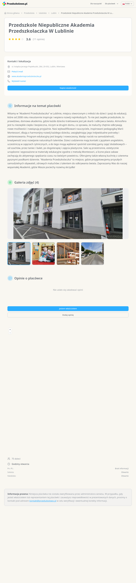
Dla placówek (112, 4)
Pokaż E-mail (17, 71)
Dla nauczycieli (96, 4)
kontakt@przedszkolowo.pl (42, 501)
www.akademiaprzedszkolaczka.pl (26, 76)
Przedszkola (29, 13)
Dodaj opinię (68, 315)
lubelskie (43, 13)
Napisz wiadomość (68, 88)
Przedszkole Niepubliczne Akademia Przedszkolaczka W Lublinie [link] (87, 13)
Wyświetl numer (19, 81)
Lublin (53, 13)
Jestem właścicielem (68, 309)
